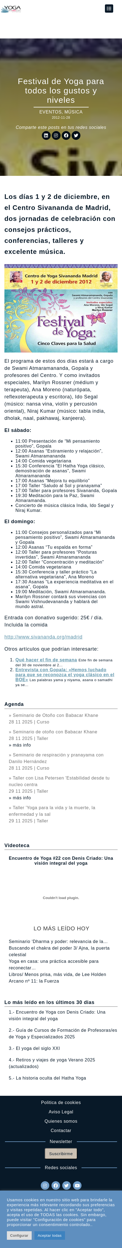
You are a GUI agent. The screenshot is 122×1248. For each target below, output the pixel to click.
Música (73, 112)
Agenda (14, 704)
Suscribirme (61, 1153)
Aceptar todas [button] (50, 1235)
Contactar (61, 1130)
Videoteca (16, 845)
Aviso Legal (61, 1112)
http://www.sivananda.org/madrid (43, 637)
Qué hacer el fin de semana (46, 660)
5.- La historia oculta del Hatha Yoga (47, 1078)
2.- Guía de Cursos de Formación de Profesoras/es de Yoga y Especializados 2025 (63, 1033)
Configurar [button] (19, 1235)
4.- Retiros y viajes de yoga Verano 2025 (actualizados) (52, 1063)
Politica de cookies (61, 1102)
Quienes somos (61, 1121)
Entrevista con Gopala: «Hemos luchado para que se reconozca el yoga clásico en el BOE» (64, 674)
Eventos (50, 112)
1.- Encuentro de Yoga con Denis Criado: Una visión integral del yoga (57, 1015)
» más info (20, 745)
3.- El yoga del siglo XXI (34, 1048)
